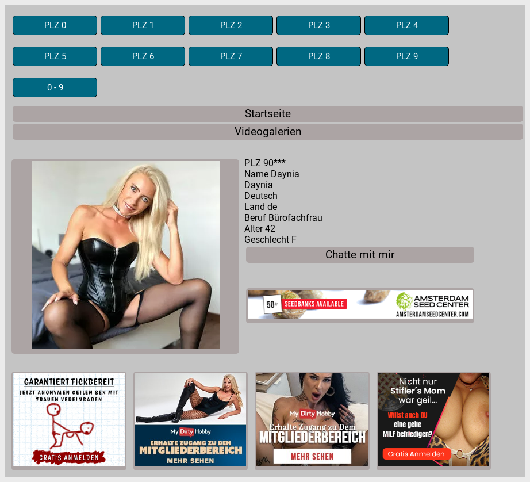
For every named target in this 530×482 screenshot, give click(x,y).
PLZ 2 (231, 25)
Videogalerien (268, 131)
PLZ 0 (55, 25)
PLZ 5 (55, 56)
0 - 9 (55, 87)
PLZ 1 (143, 25)
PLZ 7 (231, 56)
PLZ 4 (407, 25)
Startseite (268, 114)
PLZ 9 (407, 56)
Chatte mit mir (359, 254)
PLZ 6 (143, 56)
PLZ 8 (319, 56)
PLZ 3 (319, 25)
